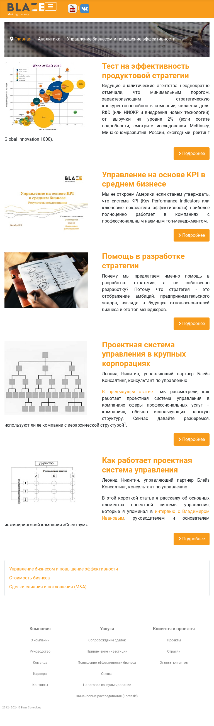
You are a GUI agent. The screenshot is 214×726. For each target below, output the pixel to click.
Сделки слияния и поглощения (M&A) (48, 586)
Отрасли (174, 651)
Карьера (40, 674)
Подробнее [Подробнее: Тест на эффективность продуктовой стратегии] (191, 153)
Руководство (40, 651)
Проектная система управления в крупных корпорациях (144, 354)
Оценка (107, 674)
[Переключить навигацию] (51, 6)
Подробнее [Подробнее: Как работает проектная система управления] (191, 538)
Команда (40, 663)
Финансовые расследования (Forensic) (107, 696)
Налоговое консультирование (107, 685)
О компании (40, 640)
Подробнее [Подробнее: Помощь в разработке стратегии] (191, 323)
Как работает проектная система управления (147, 465)
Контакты (40, 685)
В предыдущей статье (129, 391)
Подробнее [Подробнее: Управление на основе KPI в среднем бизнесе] (191, 235)
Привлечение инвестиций (107, 651)
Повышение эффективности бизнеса (107, 663)
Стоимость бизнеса (29, 578)
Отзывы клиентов (174, 663)
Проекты (174, 640)
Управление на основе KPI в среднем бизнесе (153, 179)
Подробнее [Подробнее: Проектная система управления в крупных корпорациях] (191, 439)
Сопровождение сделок (107, 640)
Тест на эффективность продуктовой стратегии (145, 70)
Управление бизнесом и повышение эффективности (63, 569)
